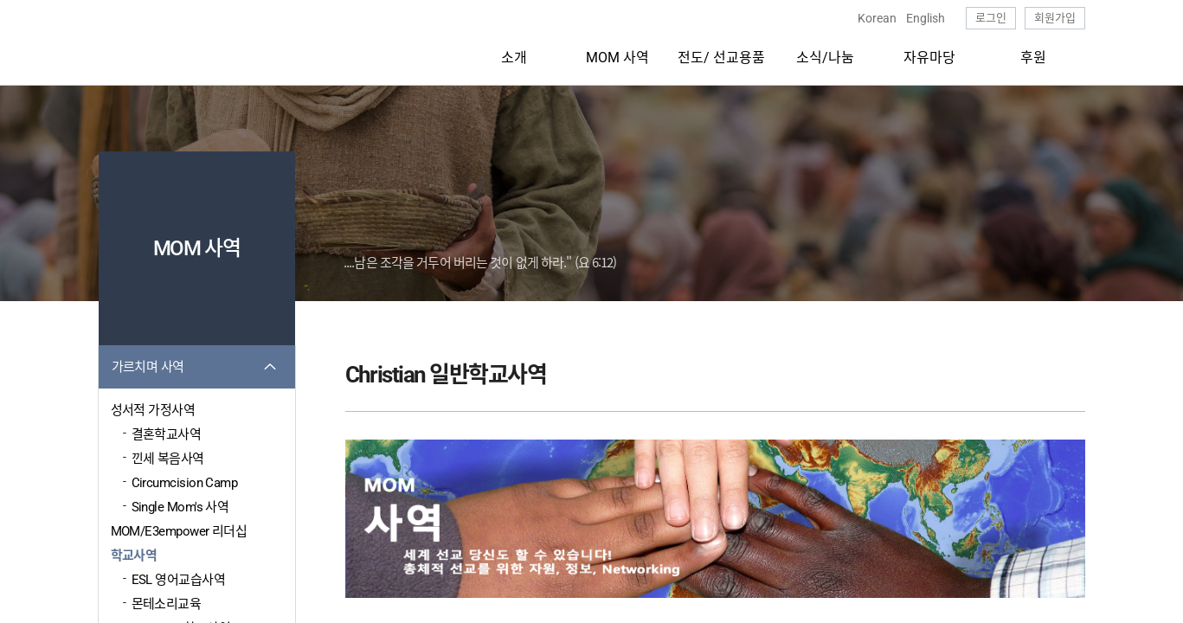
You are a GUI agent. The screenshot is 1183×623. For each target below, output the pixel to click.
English (925, 18)
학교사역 (134, 555)
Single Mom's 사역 (180, 507)
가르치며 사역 (148, 367)
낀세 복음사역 (168, 458)
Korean (877, 18)
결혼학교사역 (167, 434)
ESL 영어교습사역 (179, 580)
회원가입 (1055, 17)
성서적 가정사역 (153, 410)
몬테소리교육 (167, 604)
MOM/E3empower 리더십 (179, 531)
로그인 (990, 17)
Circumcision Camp (185, 483)
